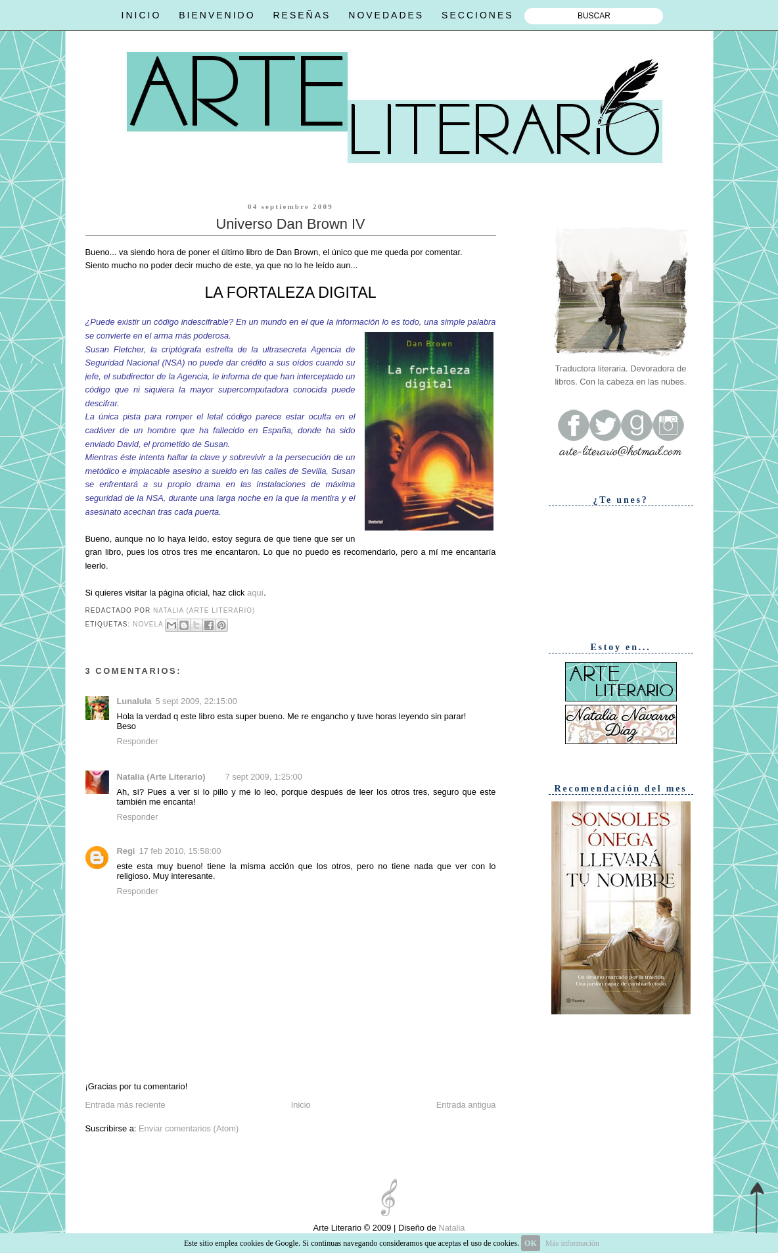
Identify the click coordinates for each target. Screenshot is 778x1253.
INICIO (142, 15)
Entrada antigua (466, 1105)
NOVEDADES (386, 15)
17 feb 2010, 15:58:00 (180, 851)
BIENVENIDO (217, 15)
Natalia (450, 1228)
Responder (137, 741)
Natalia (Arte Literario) (161, 777)
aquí (255, 593)
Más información (572, 1243)
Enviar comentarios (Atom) (189, 1128)
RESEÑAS (302, 15)
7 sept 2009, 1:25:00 (263, 777)
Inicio (301, 1105)
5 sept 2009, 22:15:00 (196, 701)
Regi (126, 851)
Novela (148, 624)
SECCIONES (477, 15)
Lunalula (134, 701)
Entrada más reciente (125, 1105)
